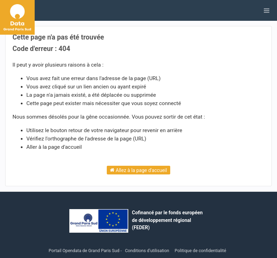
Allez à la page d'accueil (138, 170)
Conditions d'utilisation (147, 250)
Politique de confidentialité (200, 250)
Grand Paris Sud (104, 250)
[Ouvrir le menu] (266, 10)
